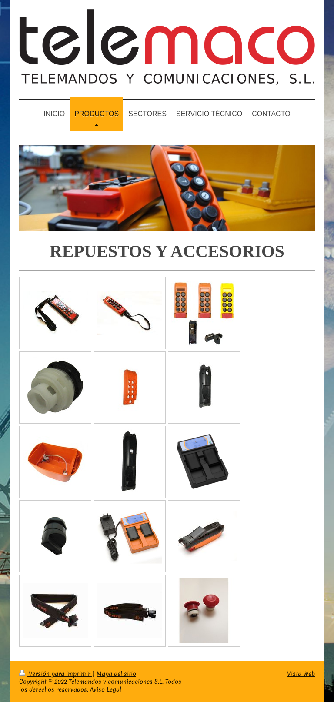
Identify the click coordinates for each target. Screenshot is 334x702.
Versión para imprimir (55, 674)
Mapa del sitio (116, 674)
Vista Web (301, 674)
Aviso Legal (105, 689)
